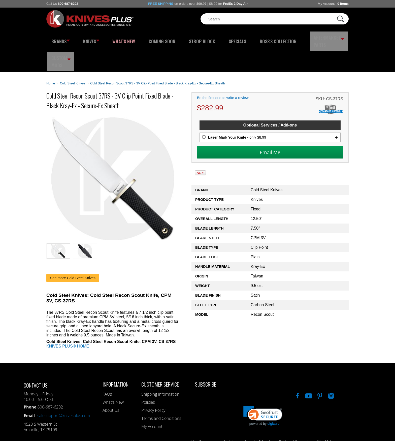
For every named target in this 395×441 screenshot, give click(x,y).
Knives (88, 39)
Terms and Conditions (161, 393)
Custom (335, 39)
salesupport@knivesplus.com (63, 390)
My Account (326, 4)
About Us (111, 385)
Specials (216, 39)
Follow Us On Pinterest (319, 370)
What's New (117, 39)
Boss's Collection (253, 39)
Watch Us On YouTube (308, 370)
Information (115, 359)
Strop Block (186, 39)
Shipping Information (160, 369)
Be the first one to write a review (223, 73)
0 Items (343, 4)
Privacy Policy (153, 385)
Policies (148, 377)
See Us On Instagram (330, 370)
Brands (59, 39)
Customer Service (160, 359)
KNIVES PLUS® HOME (67, 321)
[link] (263, 391)
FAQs (107, 369)
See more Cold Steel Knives (72, 253)
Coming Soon (150, 39)
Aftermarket (299, 39)
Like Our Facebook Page (297, 370)
